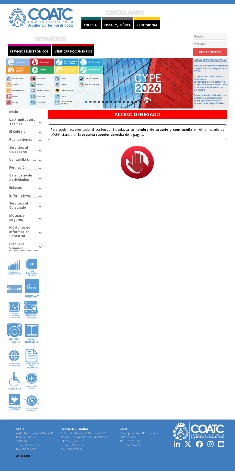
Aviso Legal (23, 455)
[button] (13, 83)
